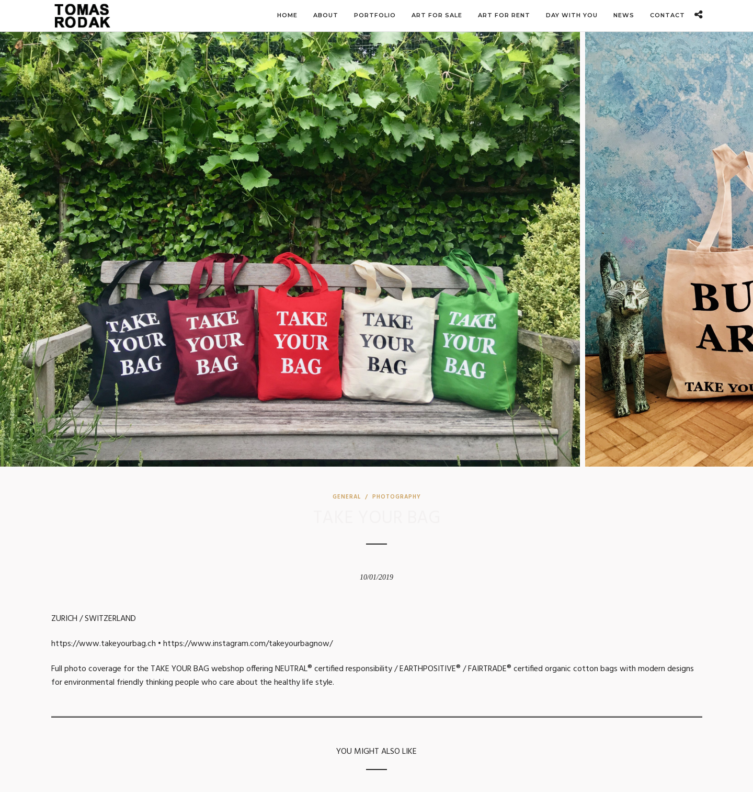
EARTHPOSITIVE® (430, 669)
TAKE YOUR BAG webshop (197, 669)
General (347, 497)
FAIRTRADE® (489, 669)
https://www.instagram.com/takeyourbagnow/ (248, 644)
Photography (396, 497)
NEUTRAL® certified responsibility (333, 669)
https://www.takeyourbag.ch (103, 644)
